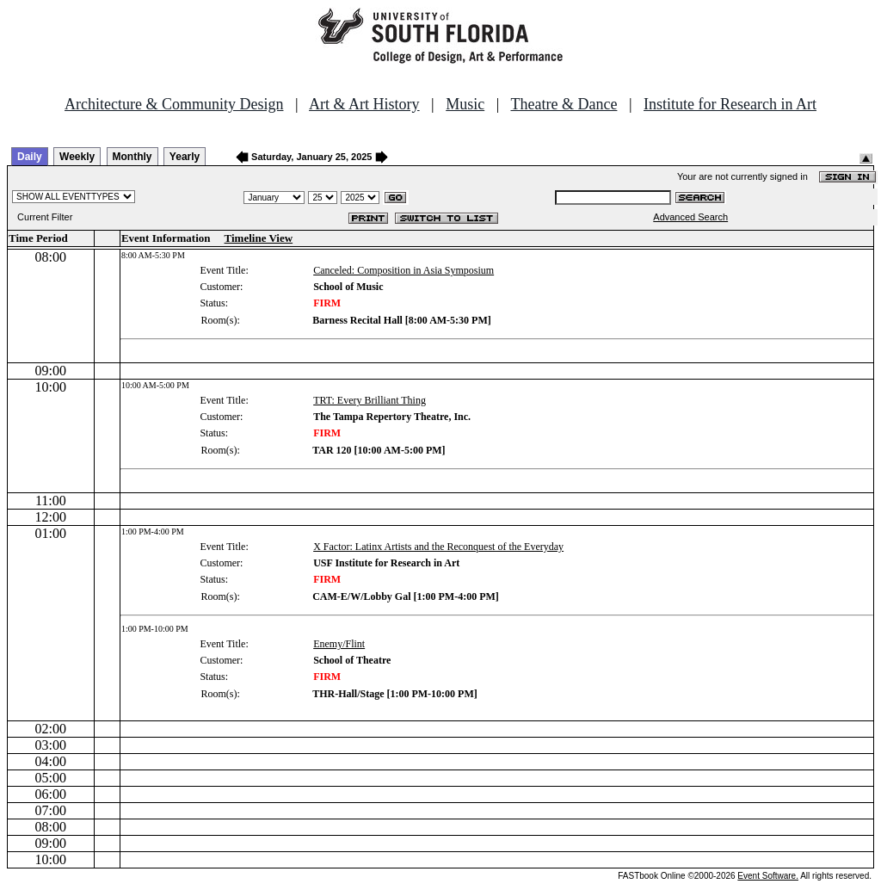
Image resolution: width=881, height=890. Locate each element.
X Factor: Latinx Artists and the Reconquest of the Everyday (438, 547)
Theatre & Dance (563, 104)
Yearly (184, 157)
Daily (29, 157)
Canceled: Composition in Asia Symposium (403, 270)
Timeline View (259, 238)
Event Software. (767, 876)
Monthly (132, 157)
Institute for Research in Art (730, 104)
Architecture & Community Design (174, 104)
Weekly (77, 157)
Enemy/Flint (339, 644)
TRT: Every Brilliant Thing (369, 400)
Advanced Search (690, 217)
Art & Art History (364, 104)
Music (465, 104)
